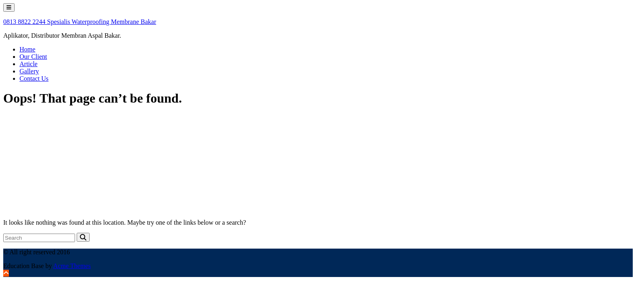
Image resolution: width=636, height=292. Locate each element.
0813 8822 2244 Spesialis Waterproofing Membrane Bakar (79, 21)
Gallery (29, 71)
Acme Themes (72, 265)
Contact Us (34, 78)
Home (27, 49)
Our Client (33, 56)
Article (28, 63)
